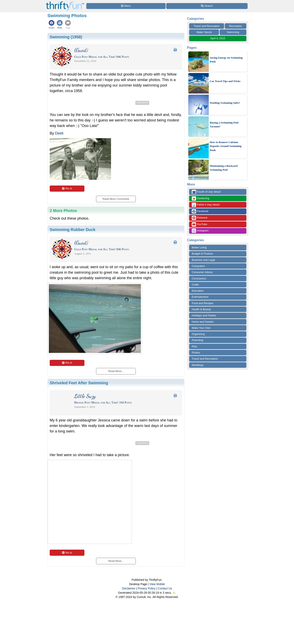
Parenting (197, 340)
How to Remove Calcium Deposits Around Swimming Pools (225, 146)
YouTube (199, 224)
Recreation (235, 26)
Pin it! (67, 188)
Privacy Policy (146, 588)
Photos (196, 352)
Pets (194, 346)
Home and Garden (203, 321)
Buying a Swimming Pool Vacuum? (224, 124)
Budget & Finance (202, 253)
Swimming (233, 32)
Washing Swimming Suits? (225, 102)
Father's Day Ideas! (206, 205)
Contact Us (165, 588)
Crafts (195, 284)
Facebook (200, 211)
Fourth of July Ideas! (206, 192)
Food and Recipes (202, 303)
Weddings (198, 365)
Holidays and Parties (204, 315)
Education (198, 290)
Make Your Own (201, 327)
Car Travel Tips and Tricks (225, 81)
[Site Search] (207, 6)
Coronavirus (199, 278)
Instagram (200, 231)
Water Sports (204, 32)
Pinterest (199, 218)
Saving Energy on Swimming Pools (226, 59)
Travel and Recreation (207, 26)
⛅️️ (174, 592)
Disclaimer (128, 588)
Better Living (199, 247)
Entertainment (200, 296)
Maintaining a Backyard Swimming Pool (224, 167)
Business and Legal (203, 259)
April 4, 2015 (217, 38)
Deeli (59, 133)
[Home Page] (65, 2)
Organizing (198, 334)
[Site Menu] (126, 6)
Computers (198, 266)
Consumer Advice (202, 272)
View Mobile (157, 584)
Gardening (200, 198)
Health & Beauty (201, 309)
